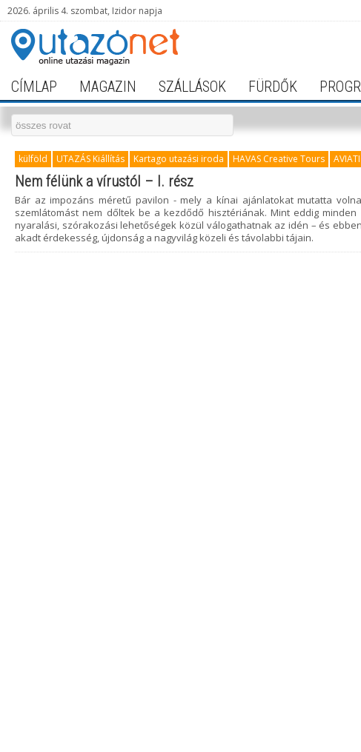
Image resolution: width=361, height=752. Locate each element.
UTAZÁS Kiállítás (90, 158)
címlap (34, 86)
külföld (33, 158)
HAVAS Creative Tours (279, 158)
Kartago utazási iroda (178, 158)
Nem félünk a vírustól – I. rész (104, 181)
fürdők (272, 86)
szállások (192, 86)
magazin (107, 86)
